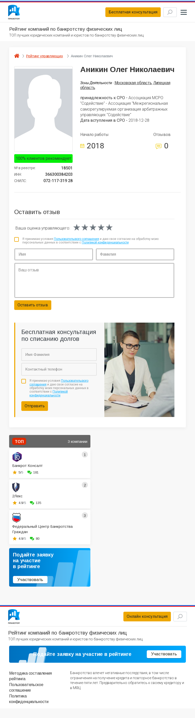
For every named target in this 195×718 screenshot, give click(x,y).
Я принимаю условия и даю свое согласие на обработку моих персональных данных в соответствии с (90, 243)
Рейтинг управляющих (44, 59)
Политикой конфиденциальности (105, 245)
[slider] (93, 230)
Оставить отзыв (33, 307)
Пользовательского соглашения (76, 241)
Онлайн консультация (138, 620)
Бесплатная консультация (124, 13)
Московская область (133, 85)
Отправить (35, 408)
